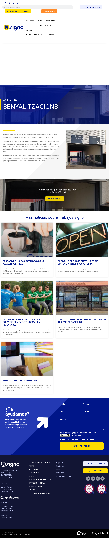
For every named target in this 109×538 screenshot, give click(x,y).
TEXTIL (30, 25)
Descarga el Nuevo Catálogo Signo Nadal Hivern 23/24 (23, 262)
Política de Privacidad (85, 439)
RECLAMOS (46, 25)
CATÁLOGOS (30, 21)
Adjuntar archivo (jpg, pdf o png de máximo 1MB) (78, 433)
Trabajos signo (71, 217)
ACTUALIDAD (11, 100)
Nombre (63, 404)
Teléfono (86, 412)
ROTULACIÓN (33, 30)
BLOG (40, 21)
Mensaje (63, 419)
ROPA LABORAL (51, 21)
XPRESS (51, 35)
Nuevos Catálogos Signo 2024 (20, 380)
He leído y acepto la (78, 439)
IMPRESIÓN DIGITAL (35, 35)
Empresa (86, 404)
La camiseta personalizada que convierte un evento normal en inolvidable (21, 322)
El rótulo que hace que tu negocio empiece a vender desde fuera (78, 262)
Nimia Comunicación (24, 534)
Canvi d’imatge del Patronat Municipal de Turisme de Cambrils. (82, 320)
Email (62, 412)
